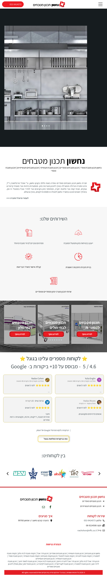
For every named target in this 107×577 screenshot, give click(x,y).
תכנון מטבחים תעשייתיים (45, 561)
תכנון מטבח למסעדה (82, 566)
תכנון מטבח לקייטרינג (45, 566)
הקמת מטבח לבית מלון (27, 555)
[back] (7, 476)
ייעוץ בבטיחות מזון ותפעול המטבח (78, 245)
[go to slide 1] (42, 128)
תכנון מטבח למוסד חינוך (27, 563)
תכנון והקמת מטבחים (49, 558)
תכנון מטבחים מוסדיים (58, 555)
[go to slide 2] (44, 128)
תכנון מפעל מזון (29, 566)
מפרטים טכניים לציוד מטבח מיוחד (28, 245)
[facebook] (50, 509)
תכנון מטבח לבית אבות (46, 563)
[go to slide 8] (61, 342)
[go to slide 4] (49, 128)
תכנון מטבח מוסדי (15, 558)
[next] (99, 476)
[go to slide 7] (59, 342)
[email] (43, 509)
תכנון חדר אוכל (42, 555)
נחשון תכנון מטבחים (92, 555)
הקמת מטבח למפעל (66, 558)
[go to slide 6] (56, 342)
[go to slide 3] (46, 128)
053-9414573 (90, 522)
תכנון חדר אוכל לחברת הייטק (68, 563)
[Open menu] (100, 5)
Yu (86, 380)
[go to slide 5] (54, 342)
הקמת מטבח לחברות (84, 558)
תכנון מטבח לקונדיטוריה (64, 566)
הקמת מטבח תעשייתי (31, 558)
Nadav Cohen (37, 380)
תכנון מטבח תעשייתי (76, 555)
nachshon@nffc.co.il (87, 532)
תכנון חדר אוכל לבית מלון (89, 563)
